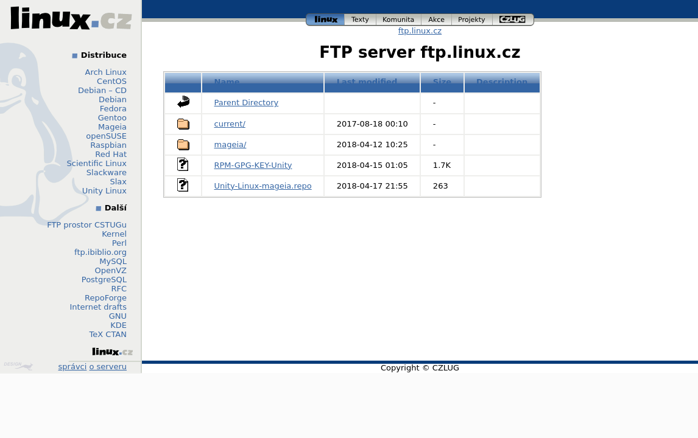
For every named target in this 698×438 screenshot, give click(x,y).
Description (501, 81)
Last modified (367, 81)
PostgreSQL (104, 279)
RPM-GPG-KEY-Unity (253, 165)
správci (72, 366)
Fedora (113, 108)
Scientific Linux (97, 163)
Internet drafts (98, 306)
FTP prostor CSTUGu (87, 224)
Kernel (114, 233)
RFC (119, 288)
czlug (513, 19)
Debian (113, 99)
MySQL (113, 261)
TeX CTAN (108, 334)
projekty (472, 19)
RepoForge (106, 297)
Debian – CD (102, 90)
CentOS (112, 81)
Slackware (106, 172)
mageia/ (230, 144)
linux (325, 19)
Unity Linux (104, 190)
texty (360, 19)
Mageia (112, 126)
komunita (398, 19)
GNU (118, 316)
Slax (118, 181)
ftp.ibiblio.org (100, 252)
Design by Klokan (18, 366)
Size (442, 81)
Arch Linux (106, 72)
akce (436, 19)
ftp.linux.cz (420, 30)
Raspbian (108, 145)
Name (227, 81)
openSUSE (106, 136)
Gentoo (112, 117)
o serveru (108, 366)
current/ (229, 123)
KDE (118, 325)
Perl (119, 243)
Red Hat (111, 154)
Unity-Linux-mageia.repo (263, 185)
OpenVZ (110, 270)
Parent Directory (246, 102)
